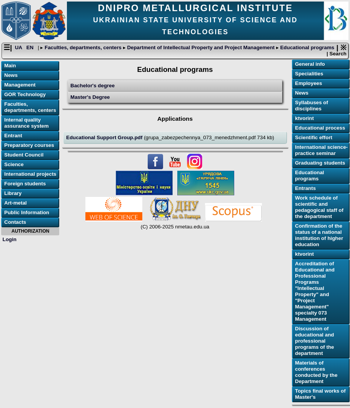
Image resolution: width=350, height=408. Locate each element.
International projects (30, 174)
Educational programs (306, 47)
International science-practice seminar (321, 150)
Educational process (320, 128)
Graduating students (320, 163)
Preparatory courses (29, 145)
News (11, 75)
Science (13, 164)
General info (310, 64)
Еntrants (305, 188)
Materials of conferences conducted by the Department (316, 372)
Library (13, 193)
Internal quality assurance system (26, 123)
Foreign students (25, 184)
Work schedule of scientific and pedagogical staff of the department (319, 207)
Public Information (26, 212)
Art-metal (15, 203)
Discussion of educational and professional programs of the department (314, 341)
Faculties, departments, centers (83, 47)
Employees (308, 83)
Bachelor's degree (92, 85)
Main (10, 65)
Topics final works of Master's (320, 394)
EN (31, 47)
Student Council (23, 155)
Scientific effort (313, 137)
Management (19, 85)
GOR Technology (25, 94)
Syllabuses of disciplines (311, 106)
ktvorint (304, 118)
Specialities (309, 74)
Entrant (13, 135)
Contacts (15, 222)
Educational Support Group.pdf (105, 137)
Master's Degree (90, 97)
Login (10, 239)
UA (19, 47)
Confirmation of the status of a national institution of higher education (319, 235)
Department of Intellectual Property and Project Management (201, 47)
